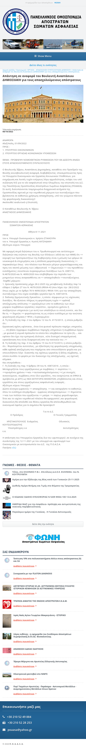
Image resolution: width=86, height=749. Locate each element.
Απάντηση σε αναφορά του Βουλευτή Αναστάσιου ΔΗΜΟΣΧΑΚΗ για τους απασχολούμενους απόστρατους (43, 71)
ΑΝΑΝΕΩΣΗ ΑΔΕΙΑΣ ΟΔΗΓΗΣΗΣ (28, 649)
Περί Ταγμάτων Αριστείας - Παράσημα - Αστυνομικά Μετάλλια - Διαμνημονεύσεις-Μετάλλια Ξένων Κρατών (44, 687)
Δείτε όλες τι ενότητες (43, 65)
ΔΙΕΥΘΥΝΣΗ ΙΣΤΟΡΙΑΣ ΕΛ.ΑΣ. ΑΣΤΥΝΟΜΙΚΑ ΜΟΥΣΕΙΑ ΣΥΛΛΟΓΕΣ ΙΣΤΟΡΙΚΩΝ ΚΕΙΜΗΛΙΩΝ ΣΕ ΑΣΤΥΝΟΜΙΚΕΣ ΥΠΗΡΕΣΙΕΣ (43, 587)
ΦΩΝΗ (57, 2)
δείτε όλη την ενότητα (43, 524)
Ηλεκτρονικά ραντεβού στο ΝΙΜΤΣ (30, 674)
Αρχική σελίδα (9, 70)
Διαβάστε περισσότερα (25, 566)
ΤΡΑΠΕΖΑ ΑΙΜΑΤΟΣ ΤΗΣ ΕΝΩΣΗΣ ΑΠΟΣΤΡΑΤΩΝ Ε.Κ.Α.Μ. (40, 601)
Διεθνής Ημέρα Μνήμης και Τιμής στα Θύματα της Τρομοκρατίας (45, 485)
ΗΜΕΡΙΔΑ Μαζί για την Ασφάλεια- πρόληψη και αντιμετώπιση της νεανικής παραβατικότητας (46, 505)
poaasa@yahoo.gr (20, 730)
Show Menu (42, 56)
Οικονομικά (21, 70)
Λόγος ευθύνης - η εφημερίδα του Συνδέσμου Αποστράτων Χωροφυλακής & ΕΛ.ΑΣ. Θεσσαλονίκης (42, 635)
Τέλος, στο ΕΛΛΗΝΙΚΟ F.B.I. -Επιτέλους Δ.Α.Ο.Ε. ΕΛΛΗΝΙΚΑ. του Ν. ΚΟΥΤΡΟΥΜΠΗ (45, 473)
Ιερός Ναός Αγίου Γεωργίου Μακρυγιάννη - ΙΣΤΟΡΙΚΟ (39, 615)
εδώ (14, 447)
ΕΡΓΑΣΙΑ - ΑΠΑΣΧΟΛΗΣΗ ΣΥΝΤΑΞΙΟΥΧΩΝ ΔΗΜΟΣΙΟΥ (49, 70)
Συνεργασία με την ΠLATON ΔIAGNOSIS (32, 573)
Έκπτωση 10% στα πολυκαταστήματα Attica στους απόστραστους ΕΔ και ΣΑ (47, 559)
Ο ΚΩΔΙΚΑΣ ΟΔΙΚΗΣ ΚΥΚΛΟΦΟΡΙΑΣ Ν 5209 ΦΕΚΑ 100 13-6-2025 (44, 497)
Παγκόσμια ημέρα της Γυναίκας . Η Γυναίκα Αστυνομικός (41, 511)
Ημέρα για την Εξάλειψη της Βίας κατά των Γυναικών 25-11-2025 (45, 479)
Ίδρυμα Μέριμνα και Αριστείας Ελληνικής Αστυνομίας (40, 661)
